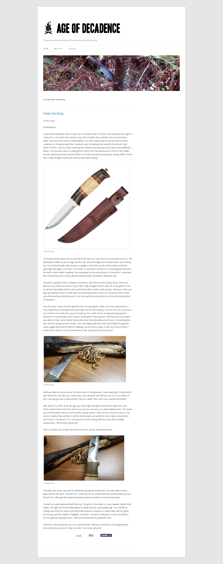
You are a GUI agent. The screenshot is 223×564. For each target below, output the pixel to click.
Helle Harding (53, 113)
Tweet (79, 535)
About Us (58, 48)
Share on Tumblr (106, 535)
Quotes (72, 48)
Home (45, 48)
